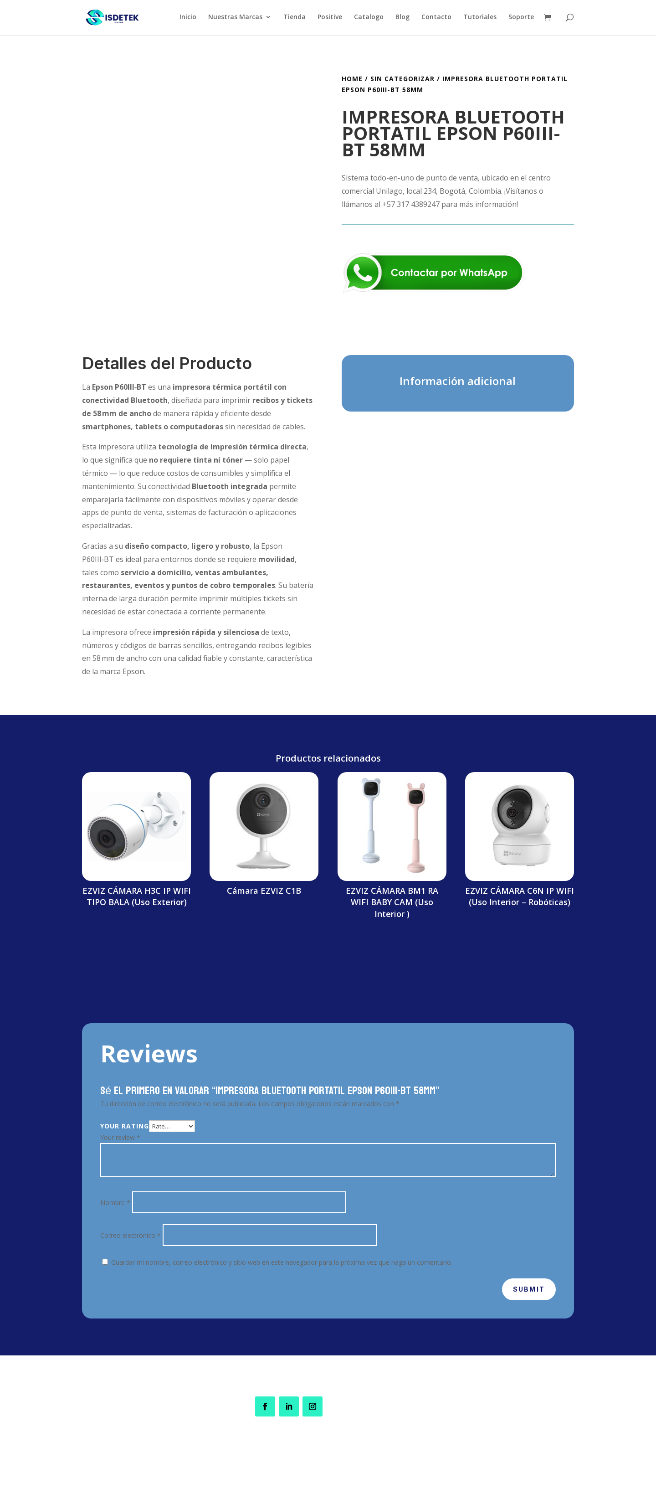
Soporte (521, 18)
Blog (402, 18)
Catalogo (369, 18)
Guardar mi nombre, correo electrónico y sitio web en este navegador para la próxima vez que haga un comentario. (281, 1262)
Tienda (294, 18)
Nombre (115, 1202)
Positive (330, 18)
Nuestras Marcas (235, 18)
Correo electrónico (130, 1235)
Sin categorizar (402, 78)
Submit (529, 1289)
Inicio (187, 18)
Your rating (124, 1126)
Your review (120, 1137)
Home (352, 78)
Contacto (436, 18)
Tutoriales (480, 18)
